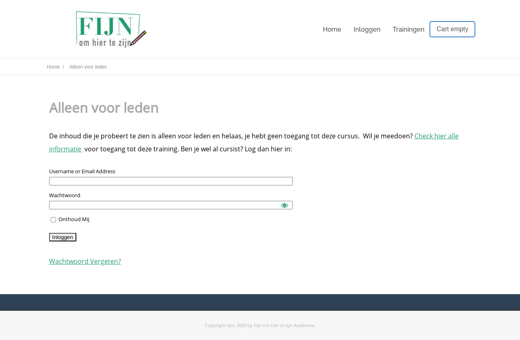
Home (332, 29)
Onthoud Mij (70, 219)
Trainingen (408, 29)
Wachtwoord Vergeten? (85, 261)
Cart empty (452, 29)
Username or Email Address (82, 171)
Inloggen (367, 29)
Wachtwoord (64, 195)
